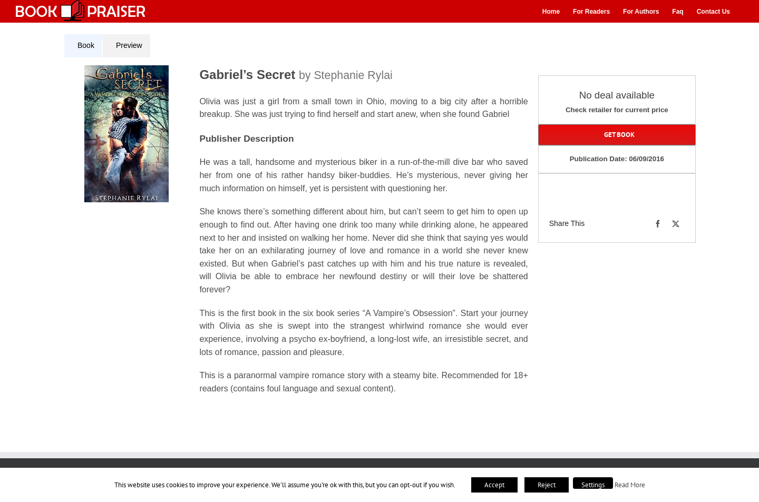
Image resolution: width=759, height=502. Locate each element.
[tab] (83, 45)
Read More (630, 484)
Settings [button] (593, 484)
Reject (547, 484)
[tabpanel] (300, 236)
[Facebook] (658, 224)
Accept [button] (494, 484)
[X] (676, 224)
